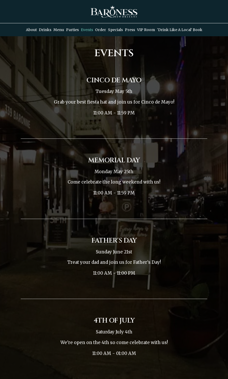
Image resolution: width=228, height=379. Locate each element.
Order (100, 29)
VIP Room (146, 29)
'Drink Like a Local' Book (179, 29)
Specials (115, 29)
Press (130, 29)
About (31, 29)
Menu (58, 29)
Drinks (45, 29)
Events (87, 29)
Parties (72, 29)
